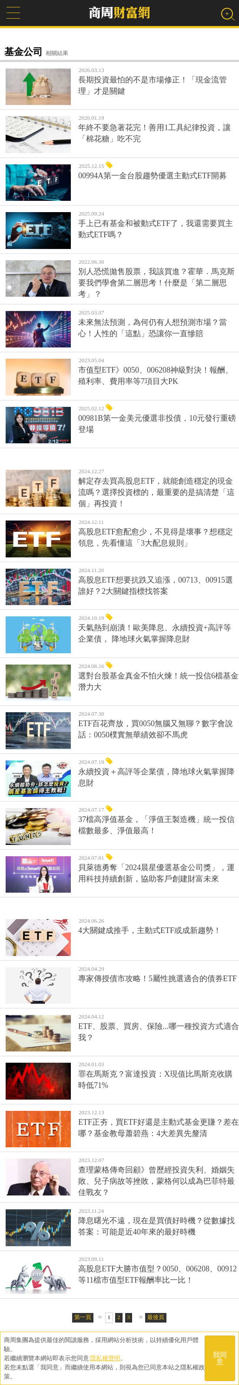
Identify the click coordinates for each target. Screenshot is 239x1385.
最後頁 (155, 1317)
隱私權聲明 (105, 1358)
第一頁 (82, 1317)
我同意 (220, 1358)
